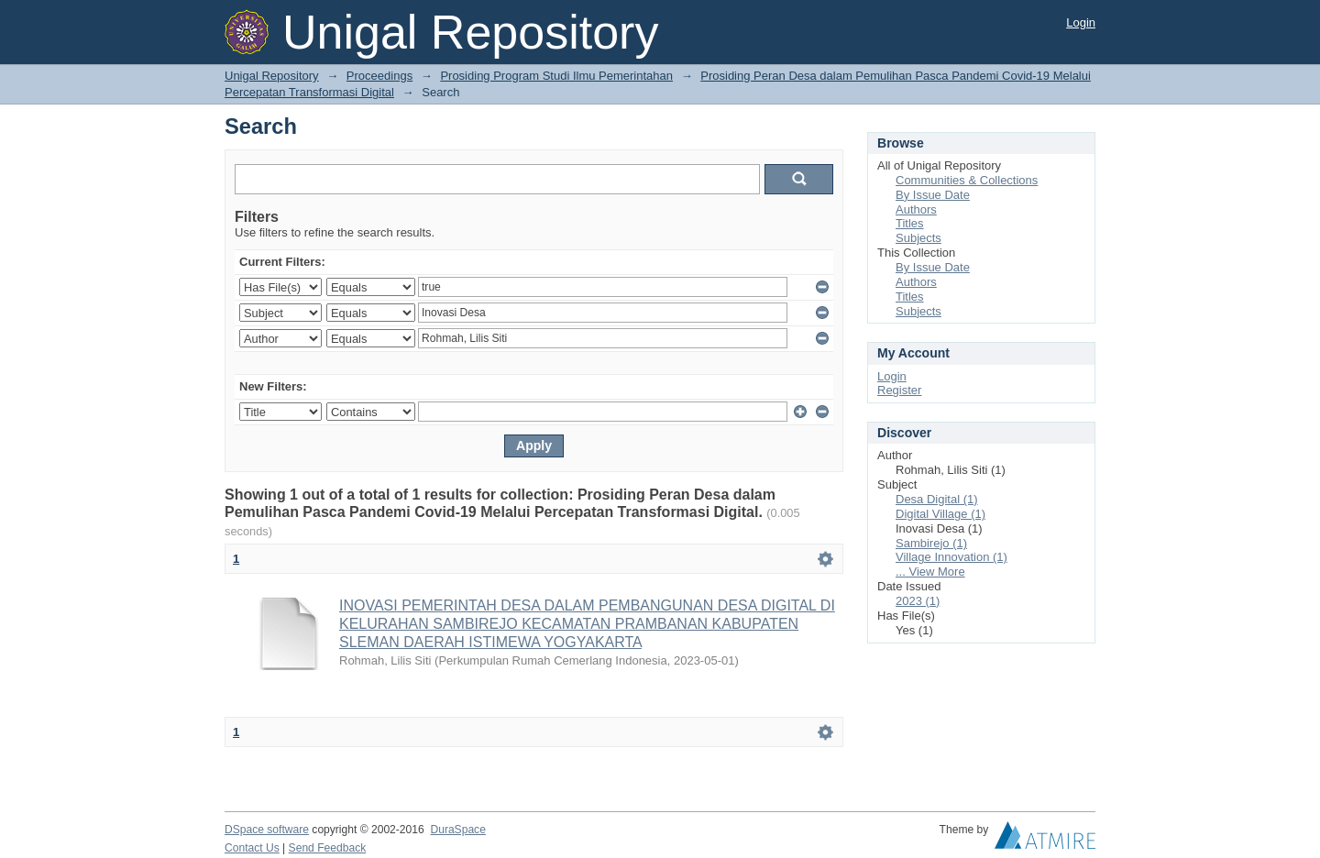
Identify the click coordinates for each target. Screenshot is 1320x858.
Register (899, 390)
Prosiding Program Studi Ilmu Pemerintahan (556, 75)
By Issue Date (933, 195)
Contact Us (252, 848)
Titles (910, 223)
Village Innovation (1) (951, 557)
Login (1080, 22)
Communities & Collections (967, 180)
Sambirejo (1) (931, 543)
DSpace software (267, 829)
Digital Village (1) (940, 514)
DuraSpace (457, 829)
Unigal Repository (272, 75)
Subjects (918, 238)
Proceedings (379, 75)
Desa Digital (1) (937, 499)
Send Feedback (328, 848)
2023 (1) (918, 601)
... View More (930, 571)
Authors (916, 209)
